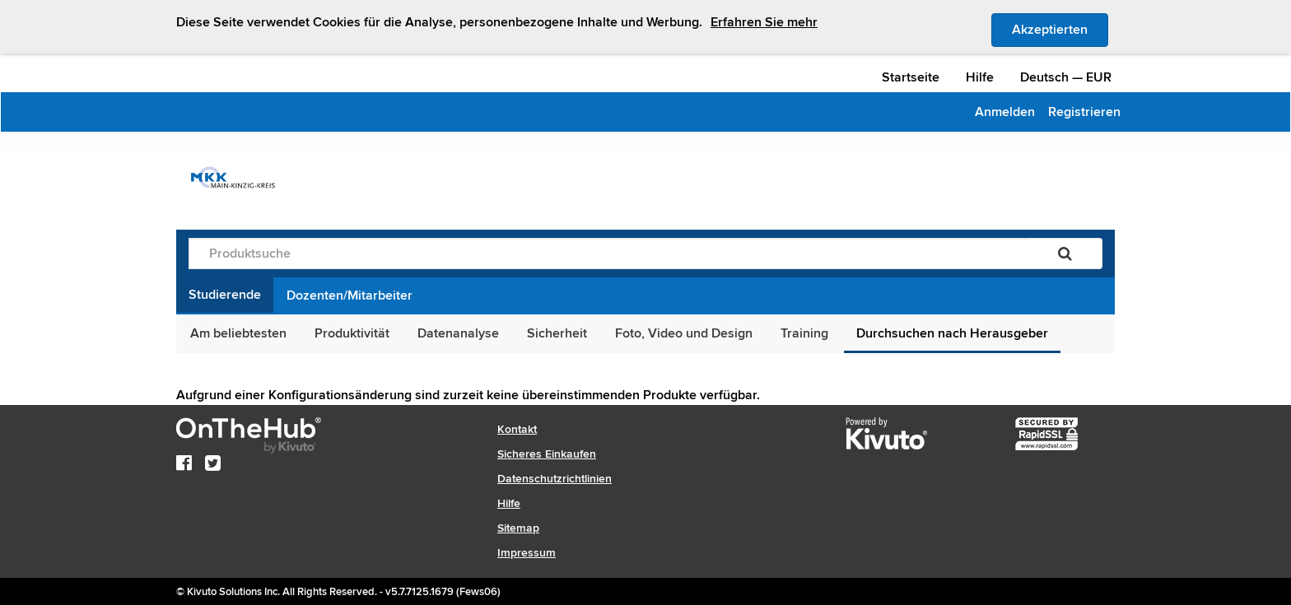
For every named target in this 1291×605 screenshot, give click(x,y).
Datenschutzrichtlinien (554, 479)
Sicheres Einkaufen (546, 454)
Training (804, 333)
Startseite (910, 77)
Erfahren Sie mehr (764, 22)
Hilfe (980, 77)
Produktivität (352, 333)
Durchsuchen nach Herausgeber (952, 333)
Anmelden (1005, 112)
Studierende (225, 294)
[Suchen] (1065, 254)
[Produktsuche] (608, 253)
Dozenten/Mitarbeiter (349, 295)
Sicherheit (557, 333)
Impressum (526, 553)
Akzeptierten (1060, 29)
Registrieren (1084, 112)
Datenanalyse (458, 333)
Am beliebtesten (238, 333)
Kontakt (517, 429)
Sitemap (518, 528)
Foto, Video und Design (684, 333)
